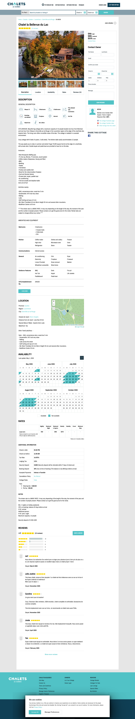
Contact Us (42, 683)
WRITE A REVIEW (78, 533)
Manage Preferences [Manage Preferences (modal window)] (52, 712)
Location (38, 92)
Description (25, 92)
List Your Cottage (69, 680)
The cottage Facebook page (106, 121)
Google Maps (80, 327)
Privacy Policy (43, 688)
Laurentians (27, 309)
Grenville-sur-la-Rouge (28, 311)
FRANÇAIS (81, 5)
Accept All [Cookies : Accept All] (34, 712)
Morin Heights (34, 317)
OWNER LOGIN (102, 5)
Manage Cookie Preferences (46, 691)
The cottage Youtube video (106, 123)
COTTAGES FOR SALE (72, 5)
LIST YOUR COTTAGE (114, 5)
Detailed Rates (92, 41)
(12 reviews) (34, 28)
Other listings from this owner (107, 126)
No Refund (37, 476)
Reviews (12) (77, 92)
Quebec (27, 306)
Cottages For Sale (95, 683)
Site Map (41, 680)
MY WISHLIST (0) (49, 5)
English (41, 694)
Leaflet (66, 324)
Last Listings (93, 686)
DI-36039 (58, 19)
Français (46, 694)
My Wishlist (93, 691)
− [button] (53, 304)
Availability (51, 92)
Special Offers (94, 688)
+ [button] (53, 301)
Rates (64, 92)
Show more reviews (51, 654)
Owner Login (68, 683)
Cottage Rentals (94, 680)
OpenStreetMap (74, 324)
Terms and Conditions (45, 686)
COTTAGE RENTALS (60, 5)
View (35, 480)
